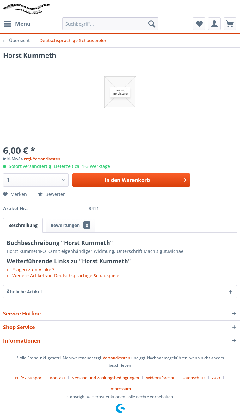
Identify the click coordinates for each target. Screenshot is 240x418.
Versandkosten (116, 357)
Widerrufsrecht (160, 378)
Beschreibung (23, 225)
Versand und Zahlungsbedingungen (105, 378)
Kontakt (57, 378)
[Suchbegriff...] (110, 23)
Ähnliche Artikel (24, 292)
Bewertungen (70, 225)
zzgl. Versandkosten (42, 158)
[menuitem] (17, 23)
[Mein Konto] (214, 23)
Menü (17, 23)
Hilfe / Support (29, 378)
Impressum (120, 388)
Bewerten (52, 194)
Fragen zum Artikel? (30, 269)
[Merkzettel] (199, 23)
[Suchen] (151, 23)
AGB (216, 378)
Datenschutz (193, 378)
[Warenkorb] (230, 23)
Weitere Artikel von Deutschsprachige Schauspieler (64, 275)
